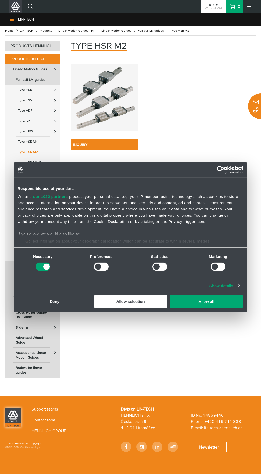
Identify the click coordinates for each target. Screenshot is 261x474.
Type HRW (39, 131)
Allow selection (130, 301)
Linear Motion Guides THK (76, 30)
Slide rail (38, 327)
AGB (16, 447)
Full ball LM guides (151, 30)
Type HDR (39, 110)
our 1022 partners (50, 196)
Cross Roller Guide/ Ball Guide (31, 314)
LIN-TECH (26, 19)
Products (46, 30)
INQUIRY (80, 145)
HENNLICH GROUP (49, 430)
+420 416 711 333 (223, 421)
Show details (221, 286)
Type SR (39, 121)
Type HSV (39, 100)
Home (9, 30)
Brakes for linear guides (29, 370)
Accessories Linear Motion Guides (38, 353)
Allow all (206, 301)
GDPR (8, 447)
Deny (54, 301)
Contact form (43, 420)
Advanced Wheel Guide (29, 340)
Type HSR (39, 90)
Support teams (45, 409)
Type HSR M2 (28, 152)
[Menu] (249, 6)
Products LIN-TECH (27, 59)
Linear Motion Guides (116, 30)
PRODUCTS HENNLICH (31, 46)
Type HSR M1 (28, 142)
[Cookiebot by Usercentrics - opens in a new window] (220, 169)
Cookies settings (30, 447)
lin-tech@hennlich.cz (223, 427)
